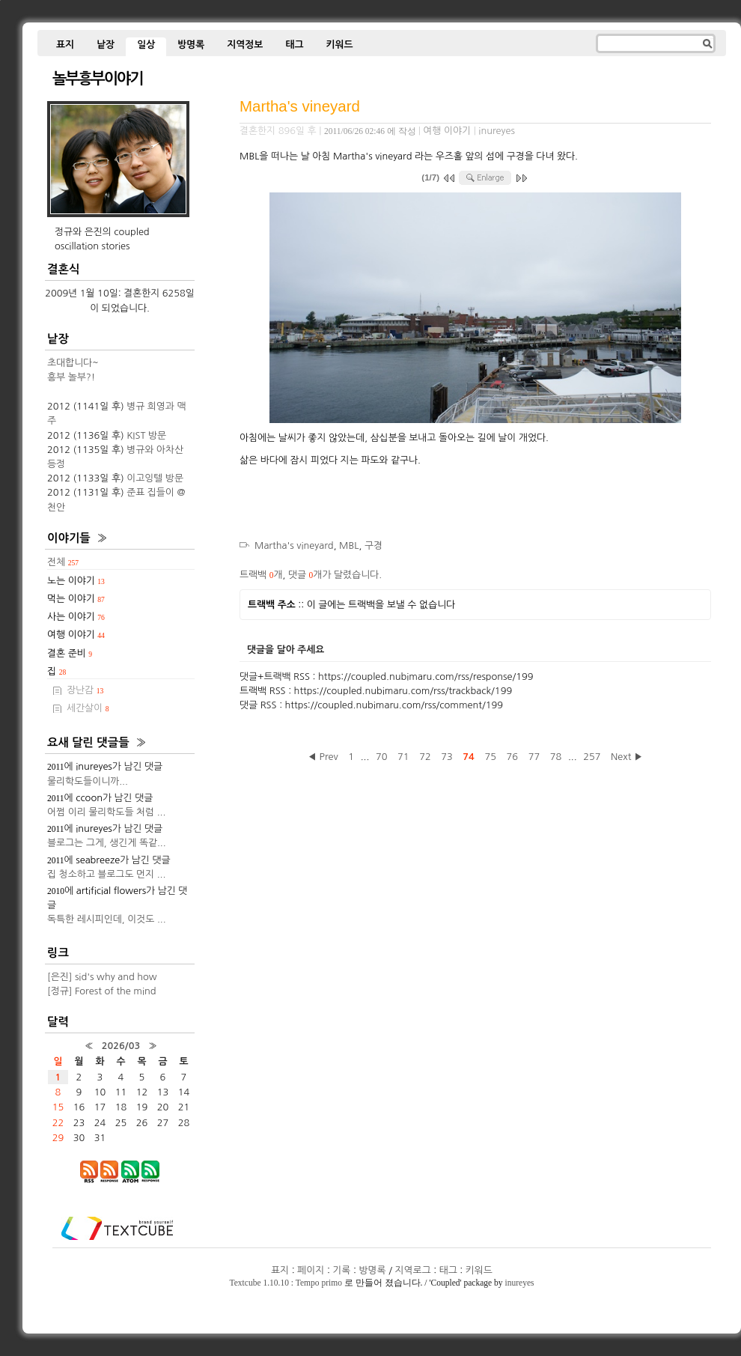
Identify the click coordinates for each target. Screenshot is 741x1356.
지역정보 (245, 44)
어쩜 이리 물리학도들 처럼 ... (106, 812)
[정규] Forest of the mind (101, 991)
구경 (373, 545)
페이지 (310, 1270)
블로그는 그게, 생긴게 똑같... (106, 843)
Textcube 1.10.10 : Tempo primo (286, 1282)
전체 (63, 562)
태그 (294, 44)
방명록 (190, 44)
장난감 (85, 690)
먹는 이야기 (76, 598)
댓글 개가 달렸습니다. (335, 575)
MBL (349, 545)
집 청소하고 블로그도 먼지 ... (106, 874)
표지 (65, 44)
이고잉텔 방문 (154, 478)
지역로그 (413, 1270)
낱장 (106, 44)
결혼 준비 (69, 653)
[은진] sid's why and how (102, 977)
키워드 (339, 44)
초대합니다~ (73, 363)
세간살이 (88, 708)
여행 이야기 (447, 131)
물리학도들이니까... (87, 781)
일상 (146, 44)
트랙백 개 (261, 575)
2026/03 (121, 1046)
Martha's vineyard (300, 106)
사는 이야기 (76, 616)
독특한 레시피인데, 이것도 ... (106, 919)
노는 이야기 (76, 581)
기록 (341, 1270)
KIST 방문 (146, 435)
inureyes (519, 1282)
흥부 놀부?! (71, 377)
